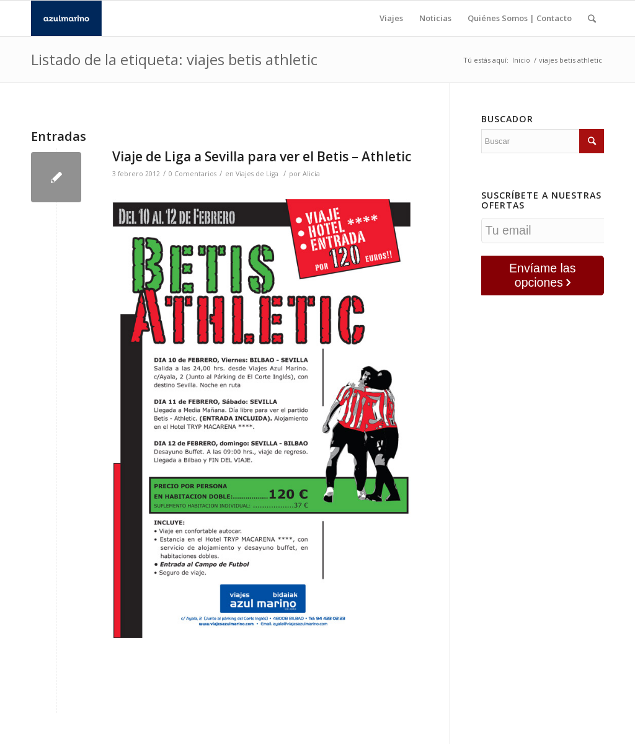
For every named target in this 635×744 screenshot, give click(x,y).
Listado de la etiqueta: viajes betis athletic (174, 59)
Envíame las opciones (542, 275)
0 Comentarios (192, 173)
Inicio (521, 60)
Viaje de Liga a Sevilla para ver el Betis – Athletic (261, 156)
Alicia (311, 173)
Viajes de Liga (257, 173)
